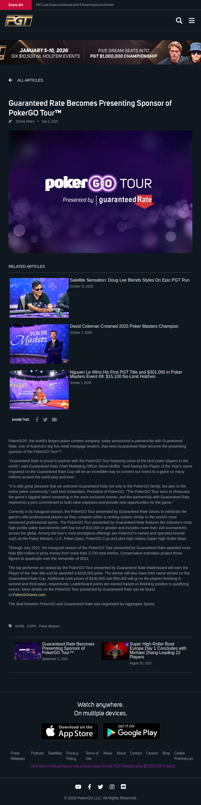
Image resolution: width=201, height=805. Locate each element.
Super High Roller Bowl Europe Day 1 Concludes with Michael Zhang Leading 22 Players (158, 650)
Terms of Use (92, 756)
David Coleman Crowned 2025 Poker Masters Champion (124, 326)
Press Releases (18, 756)
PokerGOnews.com (29, 595)
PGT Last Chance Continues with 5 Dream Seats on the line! (75, 5)
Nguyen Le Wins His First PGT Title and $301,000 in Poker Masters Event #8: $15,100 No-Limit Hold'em (126, 374)
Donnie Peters (25, 121)
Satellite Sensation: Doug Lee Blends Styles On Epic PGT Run (129, 280)
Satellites (55, 753)
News (107, 753)
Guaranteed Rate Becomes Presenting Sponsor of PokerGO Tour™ (68, 648)
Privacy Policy (72, 756)
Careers (152, 753)
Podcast (37, 753)
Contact (136, 753)
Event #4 (16, 5)
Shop (166, 753)
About (121, 753)
